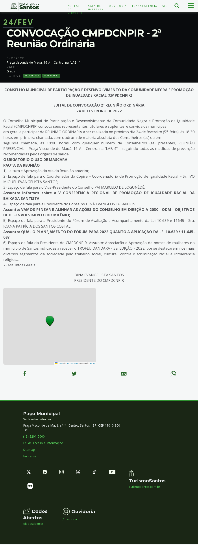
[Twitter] (74, 374)
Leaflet (59, 363)
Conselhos (32, 75)
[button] (50, 321)
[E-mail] (124, 374)
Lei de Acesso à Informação (43, 444)
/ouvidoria (70, 520)
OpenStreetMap (72, 363)
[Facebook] (25, 374)
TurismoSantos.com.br (144, 487)
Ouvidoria (118, 5)
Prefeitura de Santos (25, 6)
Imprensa (30, 457)
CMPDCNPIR (50, 75)
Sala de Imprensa (96, 7)
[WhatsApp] (173, 374)
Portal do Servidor (75, 9)
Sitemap (29, 450)
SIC (165, 5)
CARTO (92, 363)
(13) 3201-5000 (34, 437)
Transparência (144, 5)
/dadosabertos (33, 524)
